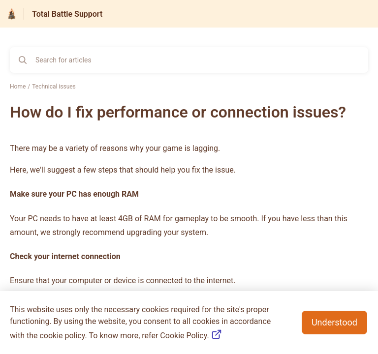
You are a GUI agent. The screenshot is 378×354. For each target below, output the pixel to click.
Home (18, 86)
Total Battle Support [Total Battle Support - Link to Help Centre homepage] (67, 14)
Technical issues (54, 86)
